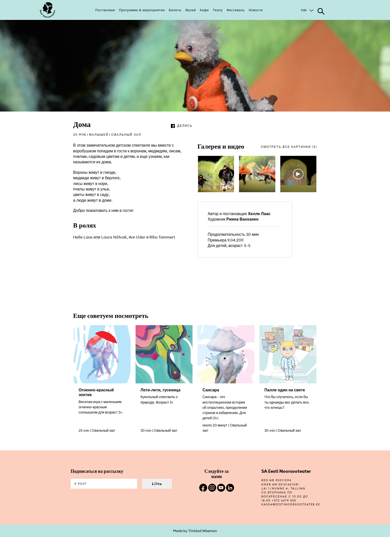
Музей (191, 10)
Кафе (204, 10)
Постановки (105, 10)
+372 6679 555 (284, 500)
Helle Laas (83, 237)
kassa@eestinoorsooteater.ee (290, 504)
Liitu (157, 483)
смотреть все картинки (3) (289, 147)
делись (185, 125)
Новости (256, 10)
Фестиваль (236, 10)
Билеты (175, 10)
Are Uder (137, 237)
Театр (218, 10)
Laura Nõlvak (114, 237)
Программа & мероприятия (142, 10)
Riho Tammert (162, 237)
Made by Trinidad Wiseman (195, 531)
